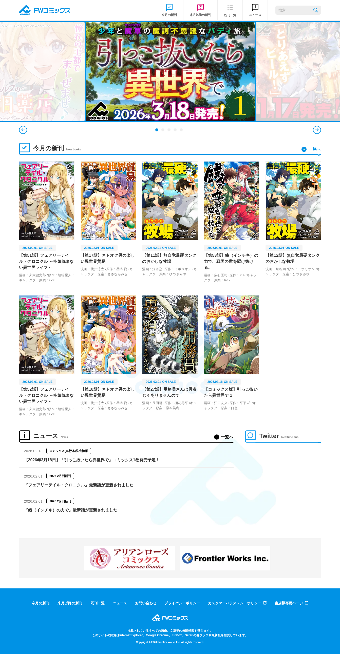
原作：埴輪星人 (59, 275)
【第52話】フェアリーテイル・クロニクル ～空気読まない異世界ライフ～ (46, 395)
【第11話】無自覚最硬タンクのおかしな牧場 (169, 258)
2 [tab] (163, 129)
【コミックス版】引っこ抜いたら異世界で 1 (231, 392)
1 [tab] (157, 129)
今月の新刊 (40, 603)
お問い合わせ (145, 603)
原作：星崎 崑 (116, 269)
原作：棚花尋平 (176, 403)
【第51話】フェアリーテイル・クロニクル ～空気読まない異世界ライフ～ (46, 261)
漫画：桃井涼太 (92, 269)
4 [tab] (176, 129)
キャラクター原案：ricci (37, 280)
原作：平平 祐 (240, 403)
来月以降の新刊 (70, 603)
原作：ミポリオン (178, 269)
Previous (23, 130)
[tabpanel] (170, 71)
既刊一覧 (97, 603)
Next (317, 130)
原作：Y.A (237, 275)
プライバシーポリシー (182, 603)
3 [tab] (170, 129)
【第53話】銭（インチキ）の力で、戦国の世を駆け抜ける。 (231, 261)
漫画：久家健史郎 (32, 275)
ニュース (120, 603)
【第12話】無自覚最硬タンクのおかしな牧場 (293, 258)
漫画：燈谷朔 (152, 269)
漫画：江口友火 (216, 403)
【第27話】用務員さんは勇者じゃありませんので (169, 392)
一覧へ (314, 149)
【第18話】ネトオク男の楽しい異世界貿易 (108, 392)
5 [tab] (182, 129)
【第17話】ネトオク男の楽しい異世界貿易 (108, 258)
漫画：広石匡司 (216, 275)
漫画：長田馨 (152, 403)
